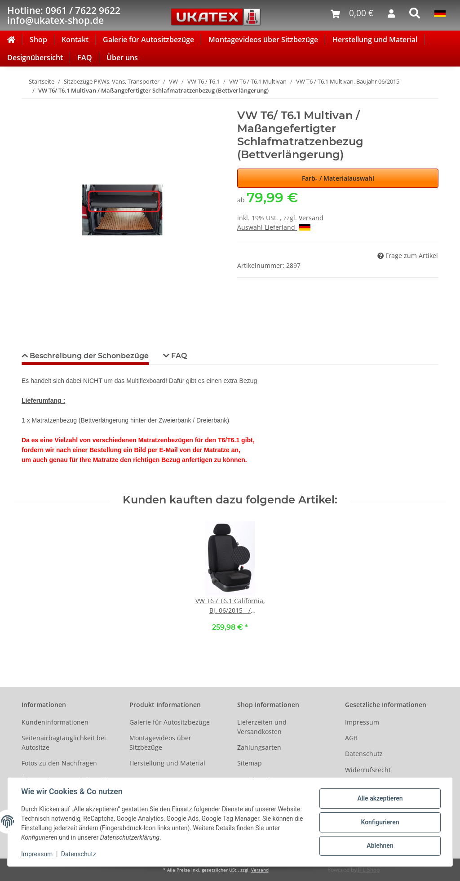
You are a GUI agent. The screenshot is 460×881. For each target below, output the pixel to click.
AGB (351, 738)
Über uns (122, 57)
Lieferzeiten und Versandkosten (262, 727)
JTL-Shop (369, 869)
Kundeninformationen (55, 722)
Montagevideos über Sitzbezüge (263, 39)
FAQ (84, 57)
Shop (38, 39)
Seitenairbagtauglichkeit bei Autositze (64, 743)
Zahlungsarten (259, 747)
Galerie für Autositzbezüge (148, 39)
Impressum (362, 722)
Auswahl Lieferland (273, 227)
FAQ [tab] (178, 356)
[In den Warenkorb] (29, 104)
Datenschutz (364, 753)
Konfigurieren (379, 822)
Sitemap (249, 763)
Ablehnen (379, 845)
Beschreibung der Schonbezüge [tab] (88, 356)
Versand (311, 218)
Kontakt (75, 39)
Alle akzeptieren (379, 798)
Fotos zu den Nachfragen (59, 763)
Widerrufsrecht (368, 769)
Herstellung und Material (374, 39)
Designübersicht (35, 57)
